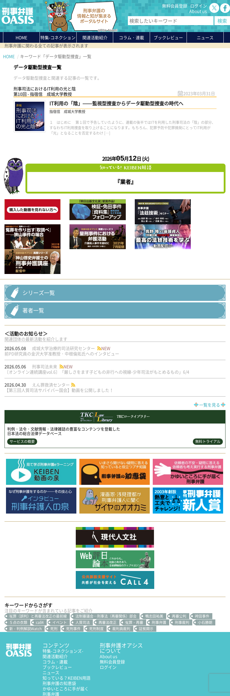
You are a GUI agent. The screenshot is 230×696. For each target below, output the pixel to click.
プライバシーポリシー (24, 677)
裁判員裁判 (121, 595)
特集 (57, 38)
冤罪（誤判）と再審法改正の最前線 (38, 583)
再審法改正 (107, 589)
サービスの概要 (22, 409)
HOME (21, 37)
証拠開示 (146, 595)
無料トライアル (207, 409)
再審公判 (179, 583)
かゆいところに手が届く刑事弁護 (66, 658)
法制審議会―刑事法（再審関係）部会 (106, 583)
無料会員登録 (174, 6)
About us (198, 11)
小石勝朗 (205, 589)
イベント (59, 589)
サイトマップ (76, 677)
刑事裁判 (182, 589)
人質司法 (82, 589)
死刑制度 (96, 595)
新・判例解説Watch (25, 595)
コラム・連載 (55, 629)
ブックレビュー (168, 37)
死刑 (54, 595)
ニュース (51, 639)
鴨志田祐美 (154, 583)
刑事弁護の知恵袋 (59, 650)
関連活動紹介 (95, 37)
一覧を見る (209, 372)
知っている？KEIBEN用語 (66, 645)
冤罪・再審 (134, 589)
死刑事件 (73, 595)
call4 (40, 589)
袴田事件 (202, 583)
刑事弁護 (159, 589)
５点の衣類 (18, 589)
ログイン (198, 6)
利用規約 (54, 677)
